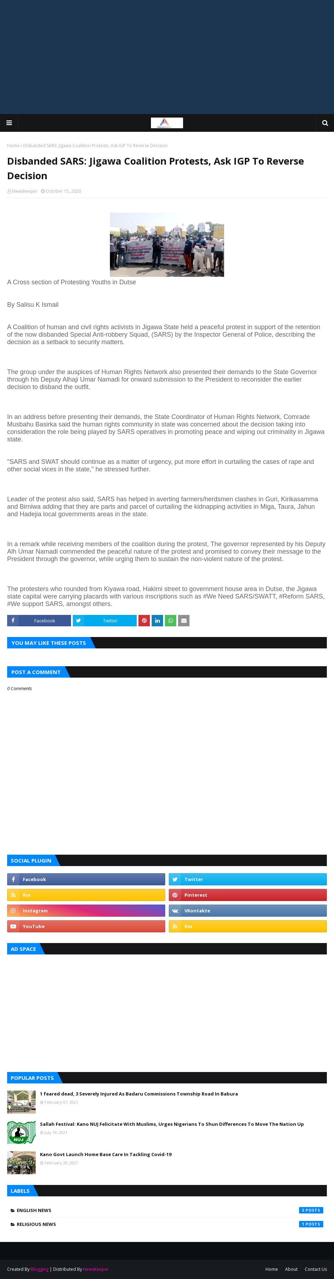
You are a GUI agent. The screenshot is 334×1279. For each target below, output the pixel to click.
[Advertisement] (167, 57)
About (291, 1269)
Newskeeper (24, 191)
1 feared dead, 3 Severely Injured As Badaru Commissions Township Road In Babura (139, 1094)
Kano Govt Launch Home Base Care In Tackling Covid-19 (105, 1154)
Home (13, 146)
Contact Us (316, 1269)
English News (170, 1210)
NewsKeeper (96, 1269)
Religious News (170, 1224)
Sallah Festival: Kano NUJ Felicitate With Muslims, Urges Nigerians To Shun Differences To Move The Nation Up (172, 1124)
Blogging (40, 1269)
